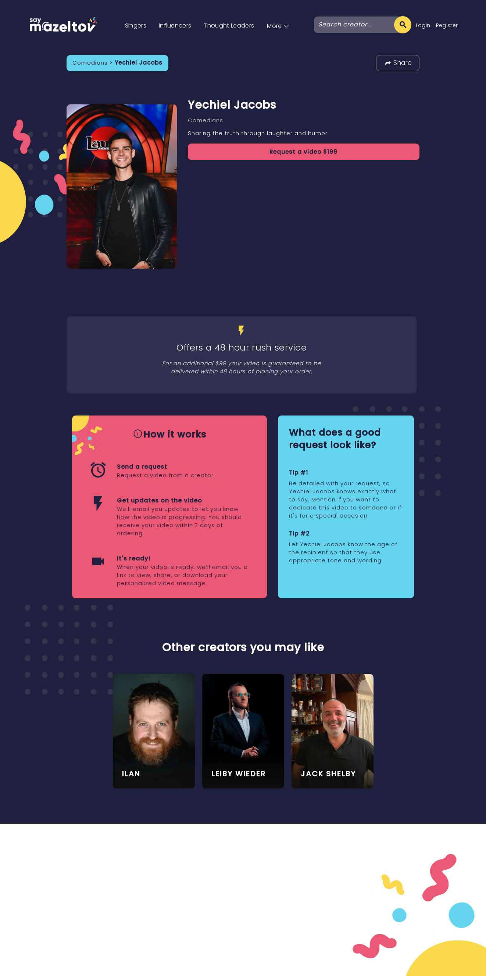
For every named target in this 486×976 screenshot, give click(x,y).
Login (423, 25)
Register (447, 25)
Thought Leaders (229, 25)
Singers (135, 25)
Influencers (175, 25)
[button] (278, 18)
